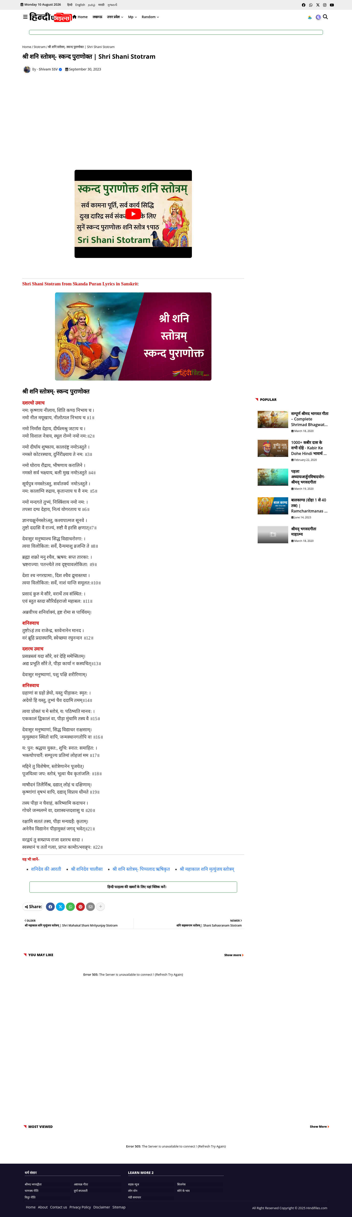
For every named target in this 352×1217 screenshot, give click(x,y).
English (80, 5)
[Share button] (100, 907)
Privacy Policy (80, 1207)
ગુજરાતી (112, 5)
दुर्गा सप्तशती (81, 1191)
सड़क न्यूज (133, 1184)
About (43, 1207)
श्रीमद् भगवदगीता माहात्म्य (303, 531)
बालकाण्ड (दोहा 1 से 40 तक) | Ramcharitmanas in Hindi (309, 505)
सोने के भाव (183, 1191)
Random (149, 16)
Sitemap (118, 1207)
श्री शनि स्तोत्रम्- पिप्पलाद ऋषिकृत (141, 869)
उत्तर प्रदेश (113, 16)
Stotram (40, 47)
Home (83, 16)
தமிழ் (91, 5)
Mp (130, 16)
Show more (232, 955)
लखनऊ (97, 16)
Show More (318, 1126)
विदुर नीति (30, 1197)
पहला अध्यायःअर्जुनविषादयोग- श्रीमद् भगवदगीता (308, 477)
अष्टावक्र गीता (81, 1184)
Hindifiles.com (316, 1208)
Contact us (58, 1207)
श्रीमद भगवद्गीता (33, 1184)
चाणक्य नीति (31, 1191)
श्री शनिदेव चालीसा (87, 869)
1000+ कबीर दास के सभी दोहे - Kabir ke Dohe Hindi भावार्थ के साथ (308, 448)
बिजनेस (181, 1184)
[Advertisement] (135, 113)
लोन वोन (132, 1191)
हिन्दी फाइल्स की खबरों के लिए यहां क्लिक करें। (133, 886)
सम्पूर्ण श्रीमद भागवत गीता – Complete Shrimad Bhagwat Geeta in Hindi (309, 419)
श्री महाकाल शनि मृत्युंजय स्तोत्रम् (207, 869)
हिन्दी (69, 5)
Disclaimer (101, 1207)
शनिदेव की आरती (46, 869)
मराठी (101, 5)
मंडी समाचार (134, 1197)
